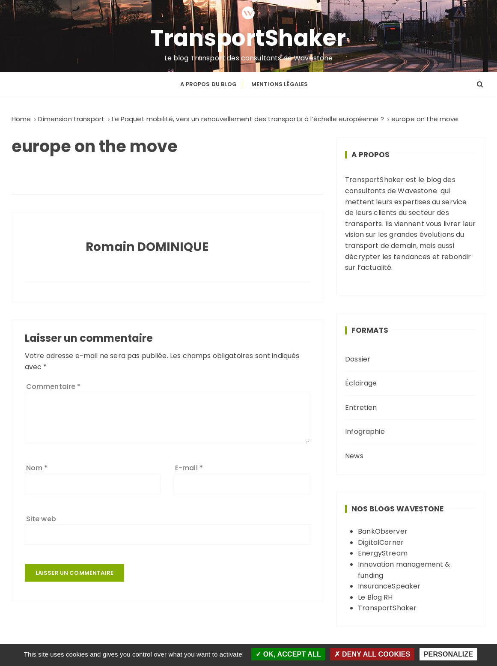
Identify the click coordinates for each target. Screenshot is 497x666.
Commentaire (53, 386)
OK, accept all (288, 654)
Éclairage (361, 383)
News (354, 456)
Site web (41, 519)
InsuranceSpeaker (389, 586)
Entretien (361, 407)
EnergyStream (383, 553)
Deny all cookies (372, 654)
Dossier (357, 359)
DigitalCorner (381, 542)
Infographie (365, 431)
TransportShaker (248, 38)
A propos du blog (208, 84)
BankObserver (383, 531)
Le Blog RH (375, 597)
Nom (37, 468)
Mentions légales (279, 84)
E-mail (189, 468)
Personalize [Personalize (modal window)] (448, 654)
